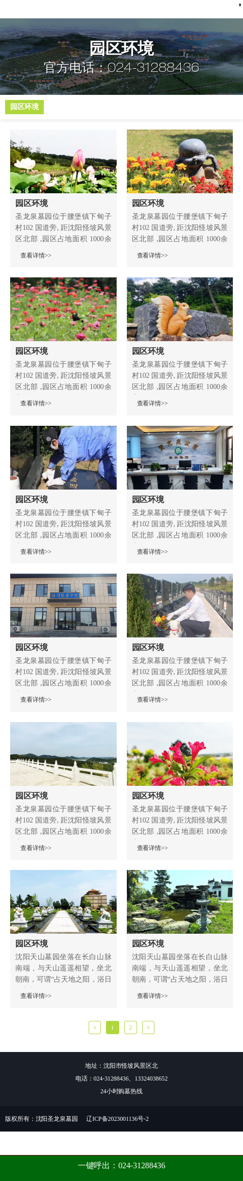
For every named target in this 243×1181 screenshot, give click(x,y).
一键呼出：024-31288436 (122, 1165)
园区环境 (24, 131)
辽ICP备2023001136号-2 (117, 1142)
